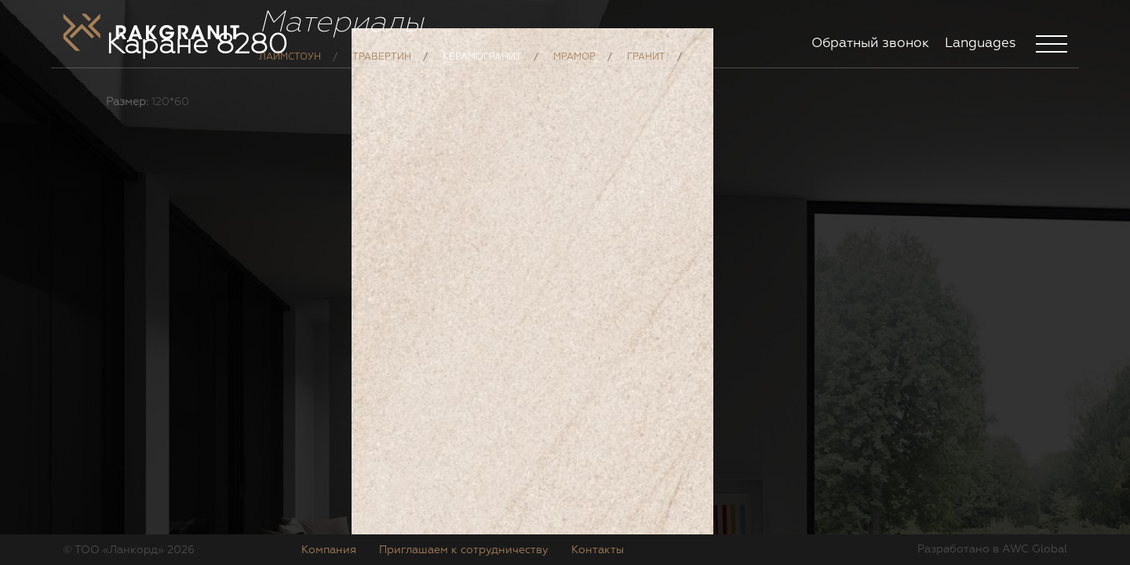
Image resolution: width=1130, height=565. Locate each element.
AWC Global (1034, 549)
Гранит (646, 69)
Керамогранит (482, 69)
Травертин (381, 69)
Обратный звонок (870, 43)
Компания (328, 550)
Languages (980, 43)
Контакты (597, 550)
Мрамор (574, 69)
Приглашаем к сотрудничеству (464, 550)
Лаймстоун (290, 69)
